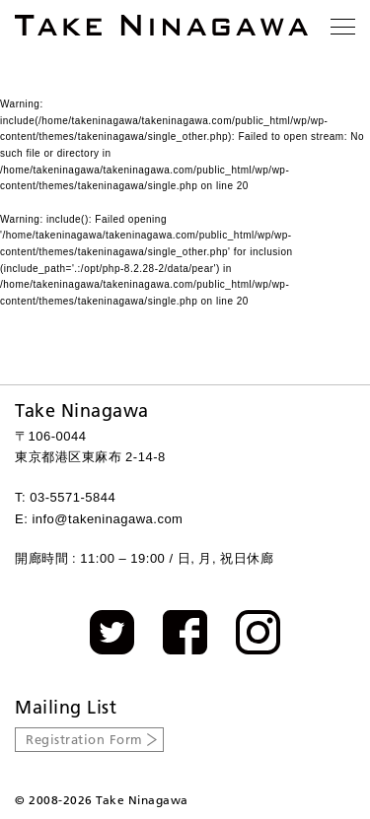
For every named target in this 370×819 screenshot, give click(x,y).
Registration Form (84, 739)
